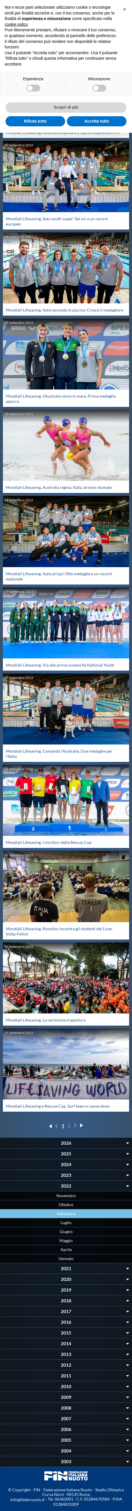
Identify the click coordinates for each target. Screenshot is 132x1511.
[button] (124, 9)
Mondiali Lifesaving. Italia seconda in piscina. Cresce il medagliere (64, 309)
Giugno (66, 1231)
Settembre (66, 1213)
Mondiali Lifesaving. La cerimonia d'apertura (45, 1019)
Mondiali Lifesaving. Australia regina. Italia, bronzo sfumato (59, 487)
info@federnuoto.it (27, 1499)
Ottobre (66, 1204)
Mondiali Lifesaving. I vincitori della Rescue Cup (48, 842)
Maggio (66, 1240)
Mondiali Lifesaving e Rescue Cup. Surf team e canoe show (58, 1106)
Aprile (66, 1249)
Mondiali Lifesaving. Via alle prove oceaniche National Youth (60, 664)
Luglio (66, 1222)
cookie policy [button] (16, 24)
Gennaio (66, 1258)
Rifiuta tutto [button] (35, 121)
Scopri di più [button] (66, 107)
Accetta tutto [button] (96, 121)
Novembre (66, 1195)
